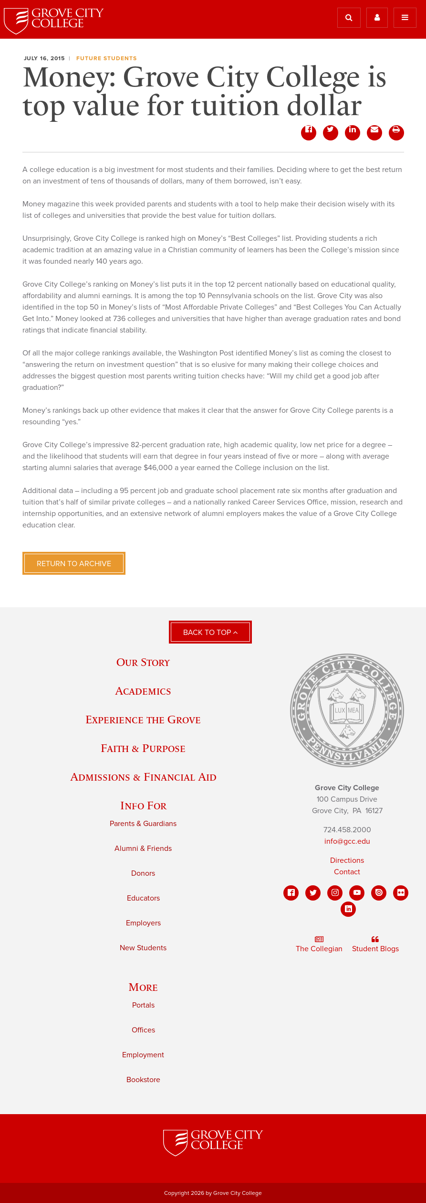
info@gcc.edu (347, 841)
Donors (143, 873)
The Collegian (319, 944)
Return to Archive (74, 564)
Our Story (143, 661)
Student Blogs (375, 944)
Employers (143, 923)
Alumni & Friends (143, 848)
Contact (347, 872)
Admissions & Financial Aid (143, 776)
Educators (143, 898)
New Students (143, 948)
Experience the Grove (143, 719)
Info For (143, 805)
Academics (143, 690)
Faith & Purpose (143, 747)
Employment (143, 1055)
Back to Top (210, 632)
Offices (143, 1030)
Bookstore (143, 1080)
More (143, 986)
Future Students (106, 58)
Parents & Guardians (143, 823)
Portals (143, 1005)
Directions (347, 860)
